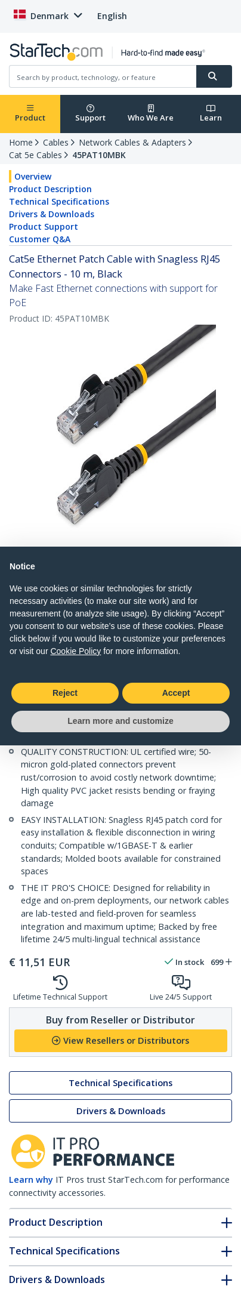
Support (90, 113)
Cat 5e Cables (35, 155)
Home (21, 142)
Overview (32, 176)
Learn (211, 113)
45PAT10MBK (99, 155)
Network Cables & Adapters (132, 142)
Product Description (50, 189)
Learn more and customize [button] (120, 721)
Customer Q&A (39, 239)
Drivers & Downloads (51, 214)
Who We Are (151, 113)
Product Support (43, 226)
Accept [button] (176, 693)
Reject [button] (65, 693)
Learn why (31, 1179)
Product (30, 113)
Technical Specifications (59, 201)
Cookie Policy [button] (75, 651)
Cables (56, 142)
